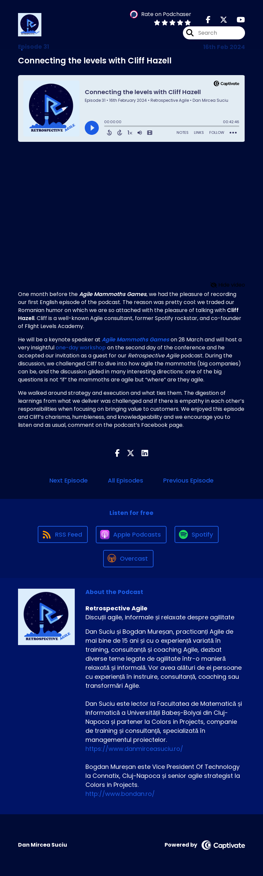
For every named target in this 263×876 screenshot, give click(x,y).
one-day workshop (81, 347)
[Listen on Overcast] (128, 558)
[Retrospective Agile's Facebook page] (208, 20)
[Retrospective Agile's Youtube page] (237, 20)
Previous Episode (188, 480)
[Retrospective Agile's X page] (219, 20)
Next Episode (68, 480)
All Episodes (125, 480)
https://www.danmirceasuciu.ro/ (134, 749)
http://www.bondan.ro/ (120, 794)
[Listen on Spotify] (197, 534)
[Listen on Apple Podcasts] (131, 534)
